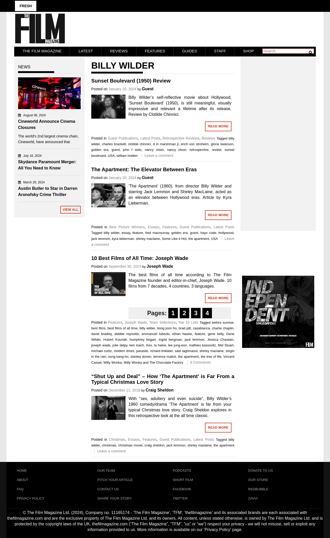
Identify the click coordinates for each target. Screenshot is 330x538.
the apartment (198, 239)
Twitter (180, 498)
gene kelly (216, 334)
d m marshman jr (166, 144)
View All (71, 209)
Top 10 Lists (188, 322)
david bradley (101, 334)
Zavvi (253, 498)
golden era (100, 150)
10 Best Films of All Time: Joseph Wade (139, 258)
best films (98, 328)
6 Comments (200, 362)
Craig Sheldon (160, 390)
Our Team (106, 470)
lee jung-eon (177, 345)
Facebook (182, 489)
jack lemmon (100, 239)
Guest (147, 89)
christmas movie (130, 445)
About (22, 480)
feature (138, 233)
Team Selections (162, 322)
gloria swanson (222, 144)
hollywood (226, 233)
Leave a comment (159, 155)
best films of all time (122, 328)
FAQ (20, 489)
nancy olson (176, 150)
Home (22, 470)
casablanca (201, 328)
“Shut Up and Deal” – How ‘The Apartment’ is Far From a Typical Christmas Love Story (162, 379)
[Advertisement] (278, 138)
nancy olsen (154, 150)
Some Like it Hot (174, 239)
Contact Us (108, 489)
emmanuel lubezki (155, 334)
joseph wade (100, 345)
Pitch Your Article (115, 480)
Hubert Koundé (115, 339)
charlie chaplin (223, 328)
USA (111, 156)
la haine (160, 345)
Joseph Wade (160, 266)
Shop (248, 51)
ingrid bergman (170, 339)
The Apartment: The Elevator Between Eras (144, 169)
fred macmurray (157, 233)
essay (126, 233)
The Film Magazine (42, 51)
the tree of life (211, 356)
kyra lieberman (123, 239)
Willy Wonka (112, 362)
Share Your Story (114, 498)
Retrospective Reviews (180, 138)
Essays (153, 227)
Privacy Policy (30, 498)
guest (116, 150)
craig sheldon (154, 445)
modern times (124, 351)
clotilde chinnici (139, 144)
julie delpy (119, 345)
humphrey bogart (143, 339)
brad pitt (185, 328)
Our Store (258, 480)
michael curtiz (101, 351)
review (216, 150)
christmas (109, 445)
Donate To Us (260, 470)
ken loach (136, 345)
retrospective (199, 150)
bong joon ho (167, 328)
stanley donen (140, 356)
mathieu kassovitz (202, 345)
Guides (189, 51)
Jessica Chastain (220, 339)
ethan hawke (182, 334)
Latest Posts (150, 138)
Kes (149, 345)
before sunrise (223, 322)
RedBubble (258, 489)
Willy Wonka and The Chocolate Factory (153, 362)
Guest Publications (123, 138)
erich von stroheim (195, 144)
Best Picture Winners (127, 227)
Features (155, 51)
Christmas (117, 439)
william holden (127, 156)
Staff (220, 51)
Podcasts (182, 470)
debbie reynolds (126, 334)
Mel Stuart (225, 345)
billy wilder (111, 233)
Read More (218, 126)
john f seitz (132, 150)
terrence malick (164, 356)
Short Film (183, 480)
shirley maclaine (148, 239)
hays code (208, 233)
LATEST (86, 51)
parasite (142, 351)
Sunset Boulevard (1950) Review (131, 81)
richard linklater (161, 351)
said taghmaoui (186, 351)
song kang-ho (118, 356)
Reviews (119, 51)
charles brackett (114, 144)
